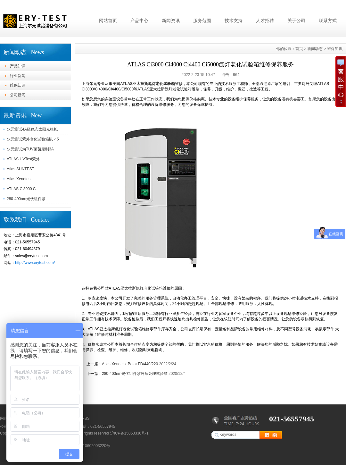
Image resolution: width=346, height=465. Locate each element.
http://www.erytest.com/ (35, 262)
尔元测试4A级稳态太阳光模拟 (32, 129)
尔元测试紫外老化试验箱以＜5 (33, 139)
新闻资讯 (171, 20)
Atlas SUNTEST (20, 169)
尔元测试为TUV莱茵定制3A (30, 149)
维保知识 (17, 85)
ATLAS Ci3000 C (21, 189)
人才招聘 (265, 20)
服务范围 (202, 20)
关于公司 (296, 20)
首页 (299, 48)
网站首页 (108, 20)
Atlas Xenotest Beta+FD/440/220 (130, 364)
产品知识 (17, 66)
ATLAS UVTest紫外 (23, 159)
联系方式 (328, 20)
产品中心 (139, 20)
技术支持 (234, 20)
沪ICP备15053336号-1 (129, 433)
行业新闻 (17, 75)
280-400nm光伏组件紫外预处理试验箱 (135, 373)
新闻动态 (315, 48)
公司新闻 (17, 95)
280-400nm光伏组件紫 (26, 199)
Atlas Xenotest (19, 179)
